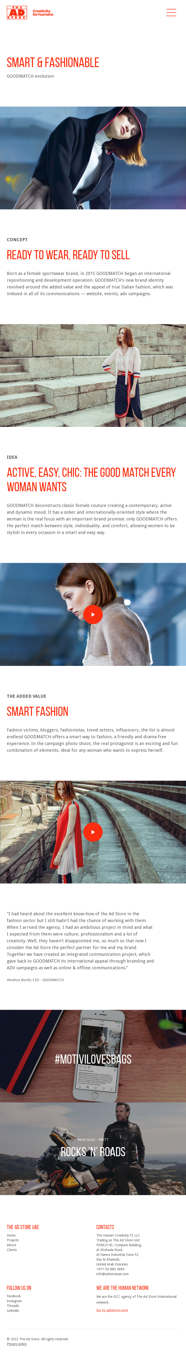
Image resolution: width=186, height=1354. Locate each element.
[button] (171, 12)
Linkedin (13, 1311)
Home (11, 1235)
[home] (30, 12)
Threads (13, 1306)
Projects (13, 1240)
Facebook (14, 1296)
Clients (12, 1250)
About (11, 1245)
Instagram (14, 1301)
